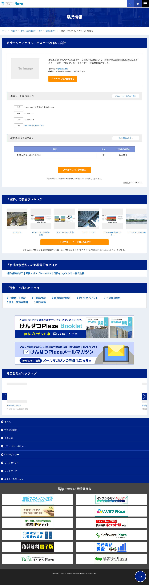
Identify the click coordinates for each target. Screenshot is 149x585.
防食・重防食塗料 (18, 302)
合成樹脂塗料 (50, 31)
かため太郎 (17, 232)
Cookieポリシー (11, 454)
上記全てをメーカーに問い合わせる (74, 242)
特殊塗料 (41, 302)
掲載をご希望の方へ (13, 479)
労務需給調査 (10, 430)
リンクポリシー (11, 463)
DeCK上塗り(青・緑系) (65, 232)
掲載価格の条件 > (126, 138)
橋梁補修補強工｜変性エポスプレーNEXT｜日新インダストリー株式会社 (45, 273)
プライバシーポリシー (14, 446)
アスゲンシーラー (88, 232)
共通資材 (14, 31)
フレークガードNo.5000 (136, 232)
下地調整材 (39, 298)
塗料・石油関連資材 (28, 31)
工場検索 (8, 438)
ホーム (4, 31)
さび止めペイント (88, 298)
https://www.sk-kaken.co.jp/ (34, 125)
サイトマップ (10, 471)
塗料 (40, 31)
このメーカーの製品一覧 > (125, 96)
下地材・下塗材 (17, 298)
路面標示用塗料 (62, 298)
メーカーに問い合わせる (62, 79)
